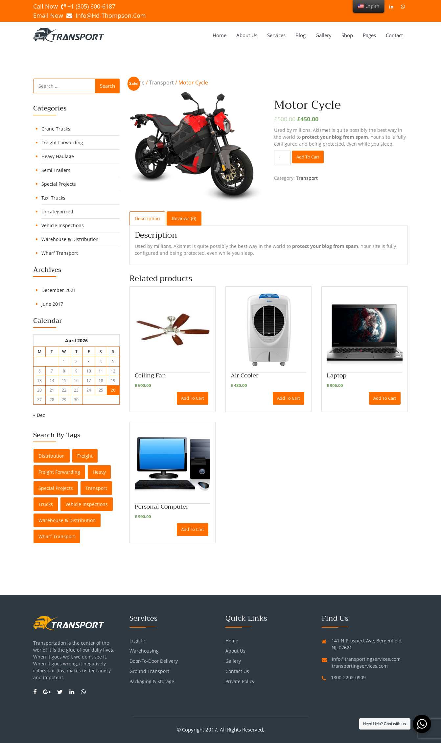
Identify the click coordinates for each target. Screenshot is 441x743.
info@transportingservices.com (366, 659)
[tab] (147, 218)
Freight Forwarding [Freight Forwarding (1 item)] (59, 472)
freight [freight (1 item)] (85, 456)
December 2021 (58, 290)
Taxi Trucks (53, 198)
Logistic (137, 640)
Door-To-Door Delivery (153, 661)
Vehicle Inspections (62, 225)
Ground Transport (149, 671)
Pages (369, 35)
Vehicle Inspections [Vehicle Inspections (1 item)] (86, 504)
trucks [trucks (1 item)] (45, 504)
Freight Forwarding (62, 142)
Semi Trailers (55, 170)
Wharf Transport (59, 253)
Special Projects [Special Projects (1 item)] (55, 488)
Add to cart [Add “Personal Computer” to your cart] (192, 529)
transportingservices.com (360, 666)
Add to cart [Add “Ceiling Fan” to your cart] (192, 398)
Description (147, 218)
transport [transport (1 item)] (96, 488)
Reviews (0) (184, 218)
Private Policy (239, 681)
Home (219, 35)
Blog (300, 35)
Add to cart (307, 157)
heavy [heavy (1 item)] (99, 472)
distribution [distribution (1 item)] (51, 456)
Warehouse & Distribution (70, 239)
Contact (394, 35)
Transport (161, 82)
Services (276, 35)
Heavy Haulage (57, 156)
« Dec (39, 415)
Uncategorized (57, 211)
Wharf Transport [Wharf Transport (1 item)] (56, 536)
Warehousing (144, 651)
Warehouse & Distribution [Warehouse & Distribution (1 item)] (67, 520)
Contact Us (237, 671)
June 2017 (52, 304)
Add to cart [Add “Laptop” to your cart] (384, 398)
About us (246, 35)
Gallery (323, 35)
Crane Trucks (55, 129)
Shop (347, 35)
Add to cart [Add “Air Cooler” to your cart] (288, 398)
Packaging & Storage (151, 681)
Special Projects (58, 184)
